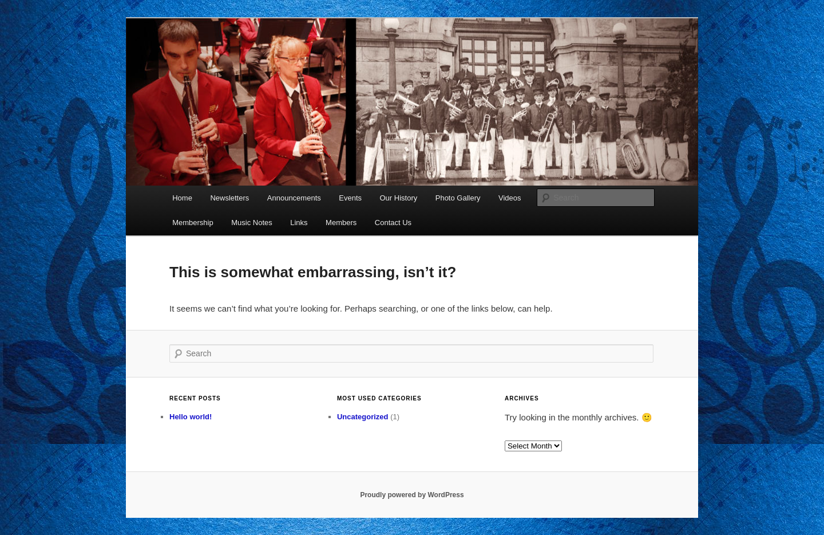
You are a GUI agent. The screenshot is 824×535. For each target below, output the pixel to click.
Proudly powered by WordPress (412, 495)
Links (298, 222)
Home (182, 198)
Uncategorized (363, 416)
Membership (192, 222)
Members (341, 222)
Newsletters (229, 198)
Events (350, 198)
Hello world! (190, 416)
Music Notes (251, 222)
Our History (399, 198)
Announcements (294, 198)
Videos (509, 198)
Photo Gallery (458, 198)
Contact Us (393, 222)
